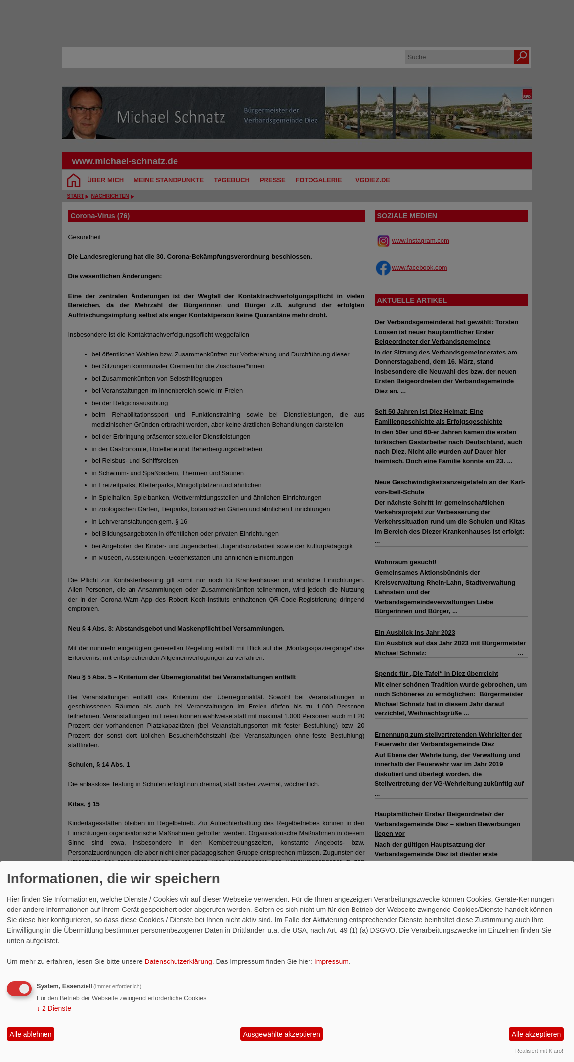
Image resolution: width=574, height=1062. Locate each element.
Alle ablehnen (31, 1034)
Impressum (331, 961)
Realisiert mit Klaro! (539, 1051)
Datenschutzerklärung (178, 961)
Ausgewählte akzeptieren (281, 1034)
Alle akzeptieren (536, 1034)
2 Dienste (54, 1008)
